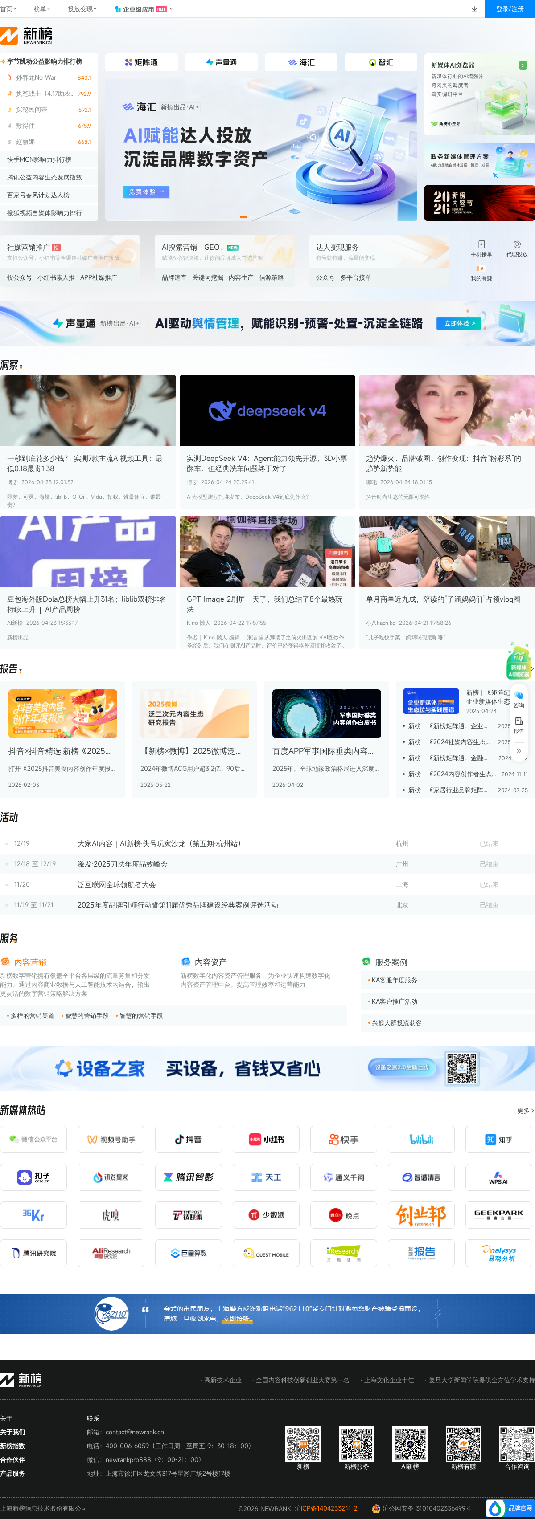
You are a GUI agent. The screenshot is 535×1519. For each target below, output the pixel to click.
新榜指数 (12, 1446)
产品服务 (12, 1473)
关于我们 (12, 1432)
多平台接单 (355, 277)
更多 (526, 1110)
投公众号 (19, 277)
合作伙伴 (12, 1459)
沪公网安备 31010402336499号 (422, 1508)
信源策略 (271, 277)
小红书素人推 (56, 277)
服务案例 (391, 962)
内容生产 (241, 277)
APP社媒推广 (98, 277)
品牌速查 (174, 277)
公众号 (325, 277)
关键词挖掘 (207, 277)
